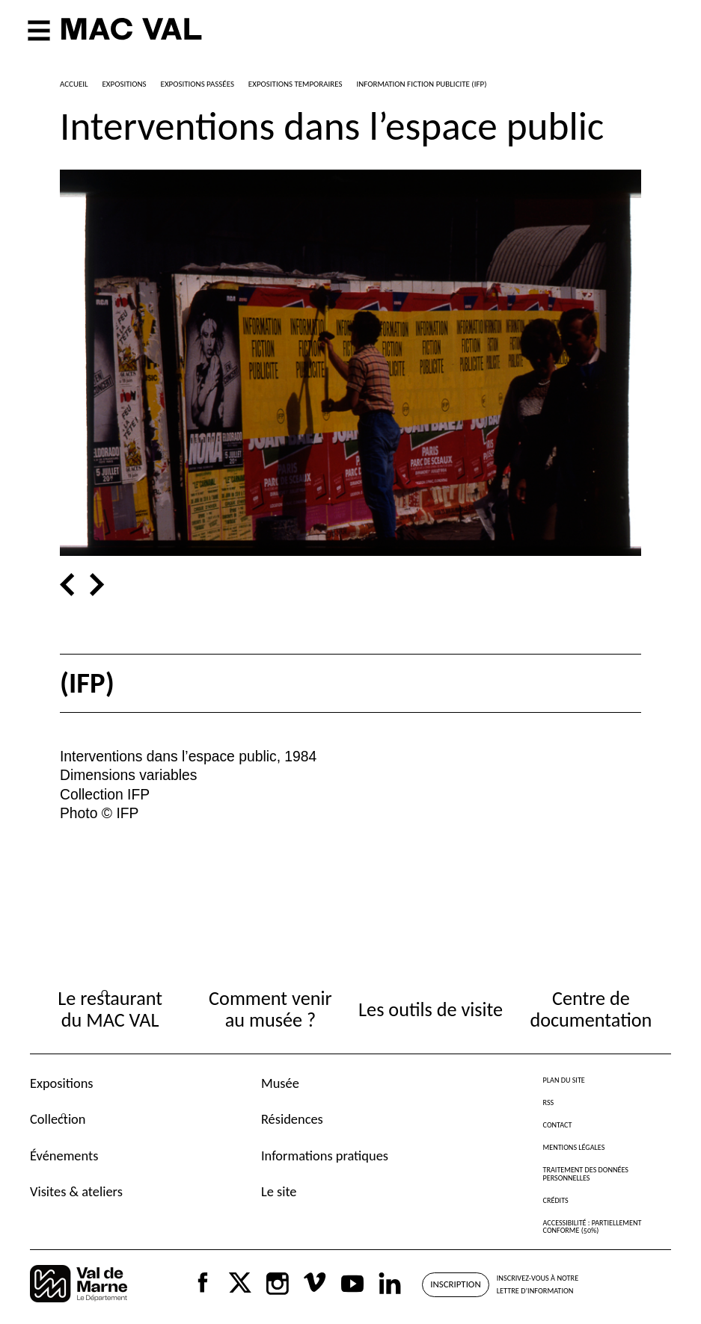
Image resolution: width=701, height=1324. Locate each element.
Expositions (62, 1083)
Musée (280, 1083)
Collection (57, 1118)
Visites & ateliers (76, 1191)
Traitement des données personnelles (585, 1173)
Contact (557, 1125)
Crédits (556, 1200)
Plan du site (564, 1080)
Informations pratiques (324, 1155)
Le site (279, 1191)
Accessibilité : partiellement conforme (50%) (592, 1226)
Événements (64, 1155)
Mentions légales (574, 1147)
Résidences (292, 1118)
